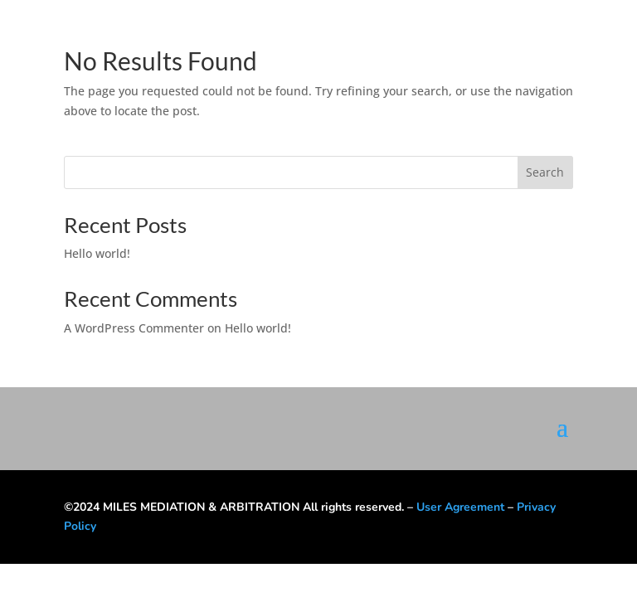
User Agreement (460, 507)
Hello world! (97, 253)
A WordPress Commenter (134, 328)
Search (545, 172)
